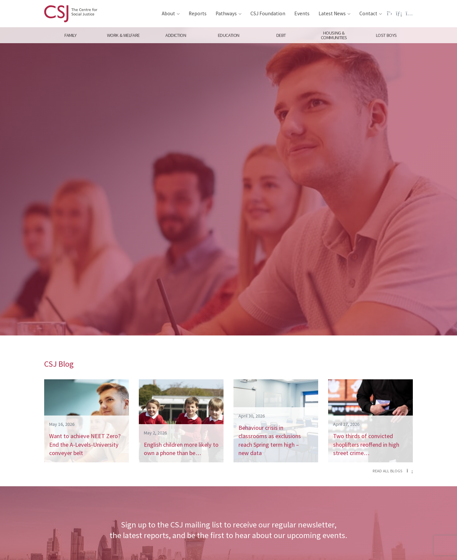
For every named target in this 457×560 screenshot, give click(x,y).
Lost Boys (386, 35)
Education (228, 35)
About (168, 13)
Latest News (332, 13)
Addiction (175, 35)
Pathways (226, 13)
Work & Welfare (123, 35)
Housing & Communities (334, 35)
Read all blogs (393, 470)
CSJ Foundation (267, 13)
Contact (368, 13)
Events (302, 13)
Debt (281, 35)
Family (70, 35)
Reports (198, 13)
